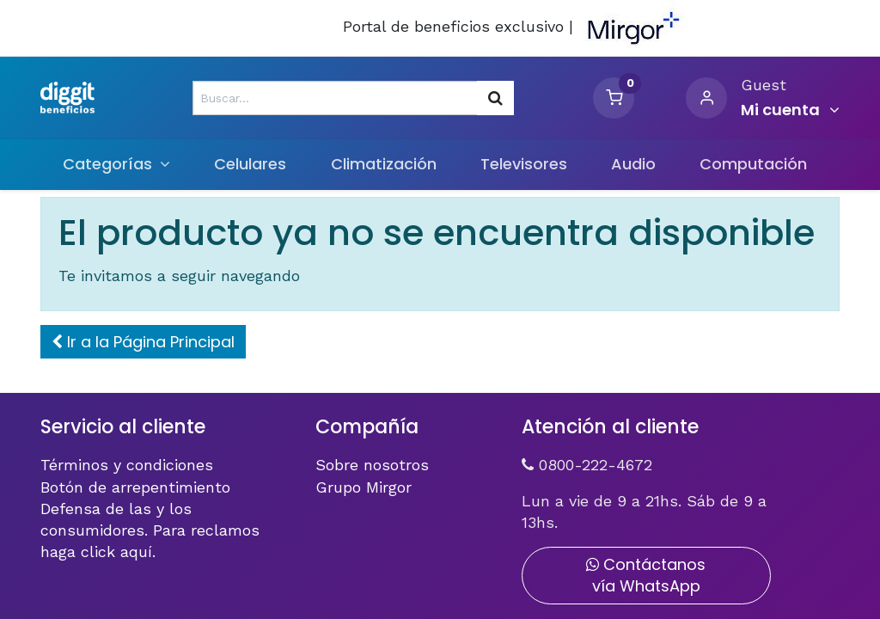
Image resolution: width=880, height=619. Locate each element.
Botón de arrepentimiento (135, 487)
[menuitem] (250, 163)
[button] (143, 342)
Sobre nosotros (372, 465)
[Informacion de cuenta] (790, 110)
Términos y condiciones (126, 465)
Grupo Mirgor (363, 487)
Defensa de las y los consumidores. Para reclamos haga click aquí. (150, 530)
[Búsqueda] (495, 98)
